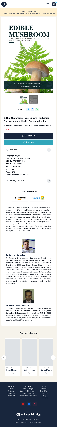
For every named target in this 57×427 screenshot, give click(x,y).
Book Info (11, 150)
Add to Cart (28, 136)
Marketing (11, 396)
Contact (44, 389)
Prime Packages (28, 389)
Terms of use (27, 419)
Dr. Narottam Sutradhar (15, 255)
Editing (11, 389)
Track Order (44, 393)
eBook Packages (28, 393)
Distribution (11, 393)
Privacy (18, 419)
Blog (44, 396)
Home (22, 11)
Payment (44, 398)
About (44, 386)
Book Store (32, 11)
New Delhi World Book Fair (28, 396)
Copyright (36, 419)
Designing (11, 391)
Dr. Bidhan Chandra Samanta (17, 306)
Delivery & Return (15, 181)
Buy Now (28, 142)
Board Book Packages (27, 391)
